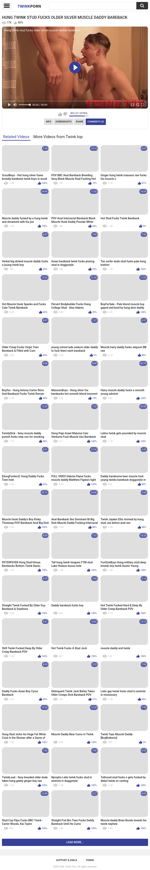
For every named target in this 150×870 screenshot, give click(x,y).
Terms (90, 860)
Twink (29, 6)
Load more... (75, 842)
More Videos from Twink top (58, 136)
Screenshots (63, 121)
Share (79, 121)
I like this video (60, 114)
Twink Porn (71, 866)
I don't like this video (65, 114)
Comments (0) (96, 121)
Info (48, 121)
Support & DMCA (66, 860)
